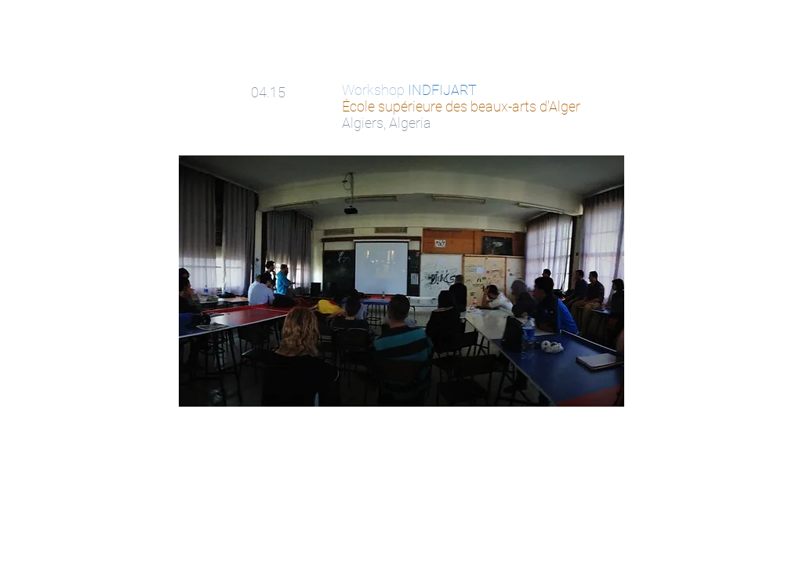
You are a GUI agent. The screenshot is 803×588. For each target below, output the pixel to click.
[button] (401, 281)
